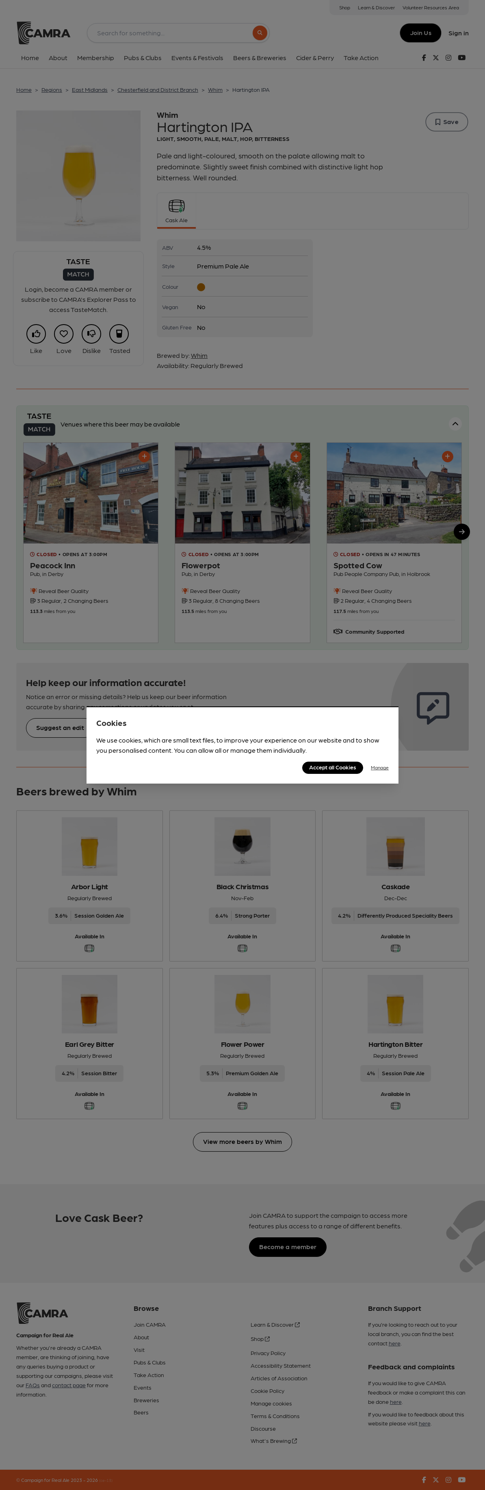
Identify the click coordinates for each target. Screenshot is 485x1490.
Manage (380, 767)
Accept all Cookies (332, 767)
